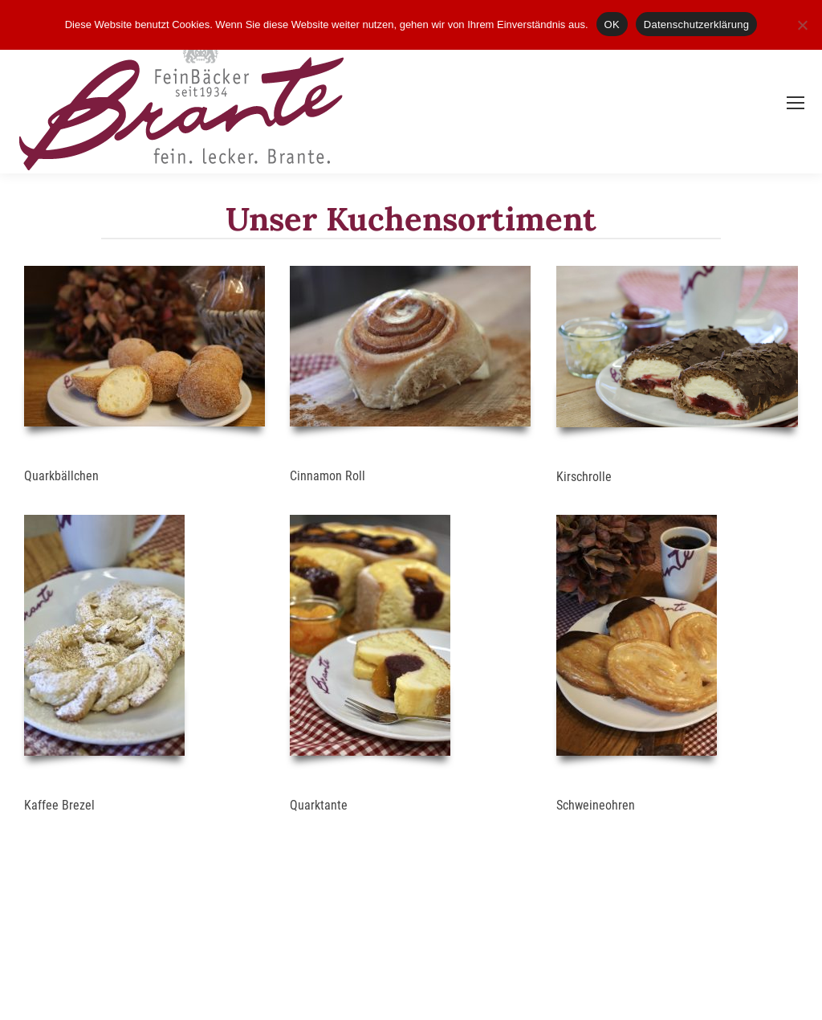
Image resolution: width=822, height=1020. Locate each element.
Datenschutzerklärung (696, 24)
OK (612, 24)
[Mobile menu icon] (795, 102)
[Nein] (802, 25)
